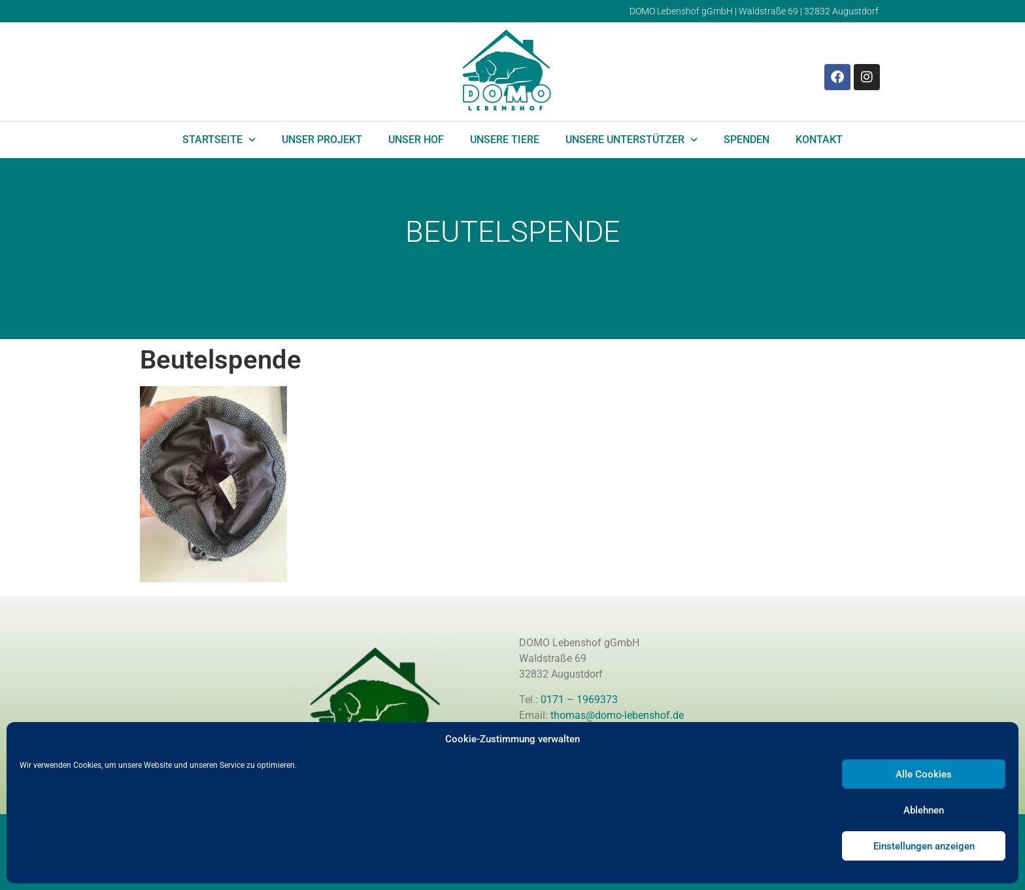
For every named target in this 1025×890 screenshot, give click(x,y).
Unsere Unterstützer (631, 139)
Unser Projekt (322, 139)
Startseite (219, 139)
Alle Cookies (924, 774)
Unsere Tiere (504, 139)
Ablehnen (923, 810)
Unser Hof (416, 139)
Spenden (746, 139)
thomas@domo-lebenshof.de (617, 715)
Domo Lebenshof (86, 322)
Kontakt (819, 139)
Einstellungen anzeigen (924, 846)
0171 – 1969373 (579, 699)
